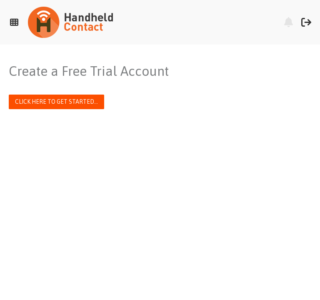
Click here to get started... (56, 101)
